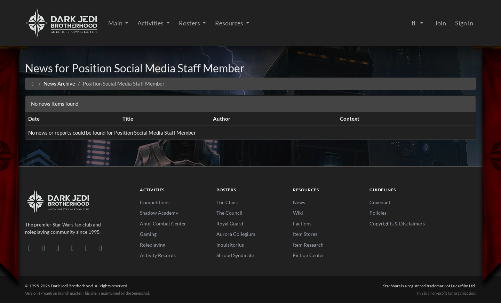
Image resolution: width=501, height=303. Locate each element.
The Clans (227, 202)
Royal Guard (229, 223)
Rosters (190, 23)
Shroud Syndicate (235, 255)
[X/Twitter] (86, 247)
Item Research (308, 245)
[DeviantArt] (43, 247)
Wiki (298, 213)
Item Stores (305, 234)
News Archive (59, 83)
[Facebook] (58, 247)
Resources (229, 23)
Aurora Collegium (235, 234)
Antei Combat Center (163, 223)
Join (440, 23)
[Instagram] (72, 247)
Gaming (148, 234)
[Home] (32, 83)
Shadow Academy (159, 213)
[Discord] (29, 247)
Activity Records (158, 255)
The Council (229, 213)
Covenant (379, 202)
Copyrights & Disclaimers (397, 223)
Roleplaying (152, 245)
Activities (151, 23)
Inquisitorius (230, 245)
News (299, 202)
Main (116, 23)
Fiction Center (308, 255)
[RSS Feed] (100, 247)
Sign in (464, 23)
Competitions (154, 202)
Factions (302, 223)
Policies (378, 213)
